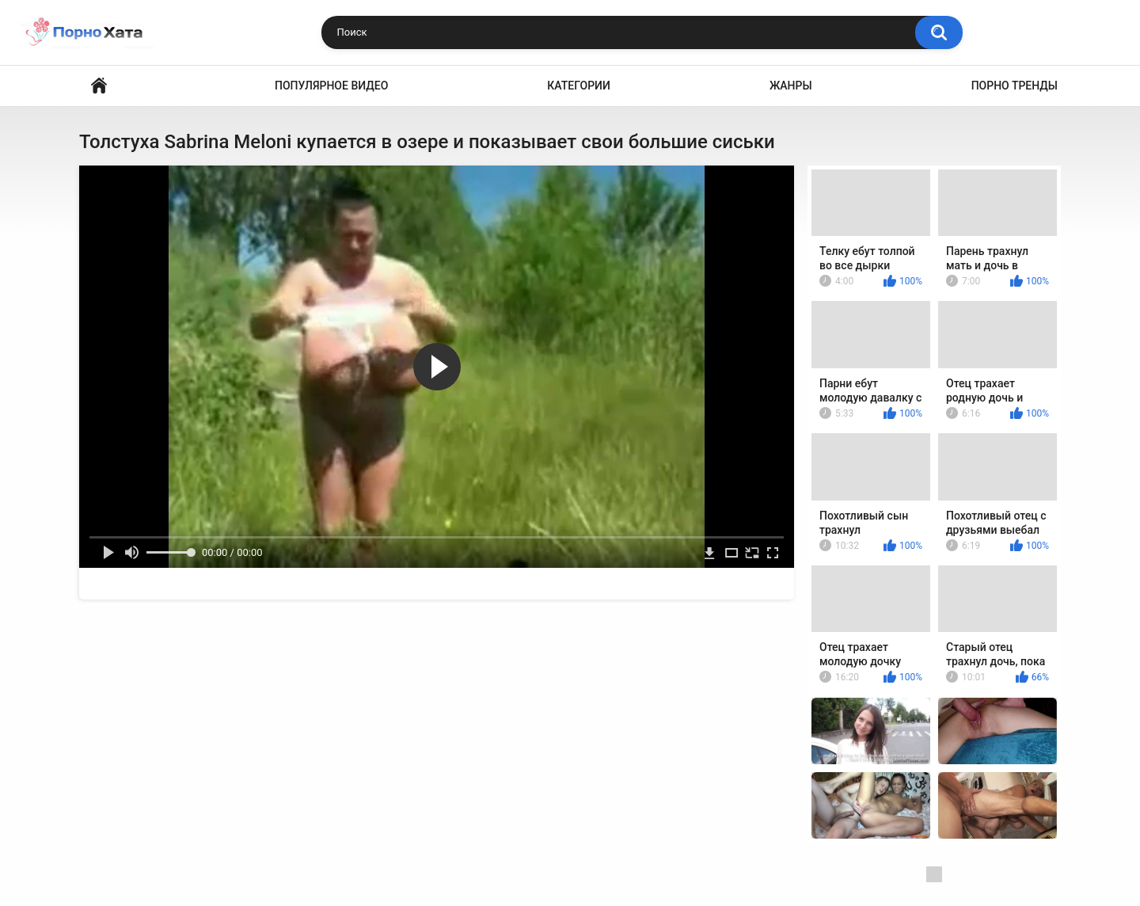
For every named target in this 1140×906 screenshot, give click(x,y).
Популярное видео (331, 85)
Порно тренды (1014, 85)
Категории (578, 85)
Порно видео (99, 86)
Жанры (791, 85)
